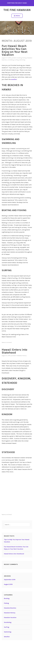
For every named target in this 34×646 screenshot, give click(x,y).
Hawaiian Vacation (10, 617)
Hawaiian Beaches (10, 608)
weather (14, 79)
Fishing (24, 58)
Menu (17, 16)
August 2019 (8, 584)
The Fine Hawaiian (17, 10)
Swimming (22, 60)
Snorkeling (10, 60)
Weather (7, 636)
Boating (19, 58)
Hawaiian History (22, 355)
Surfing (16, 60)
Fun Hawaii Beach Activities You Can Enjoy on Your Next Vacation (14, 50)
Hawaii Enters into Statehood (14, 351)
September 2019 (9, 579)
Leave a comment (7, 342)
